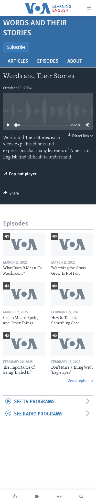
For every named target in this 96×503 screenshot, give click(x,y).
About (74, 61)
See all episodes (80, 381)
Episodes (47, 61)
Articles (18, 61)
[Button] (11, 194)
